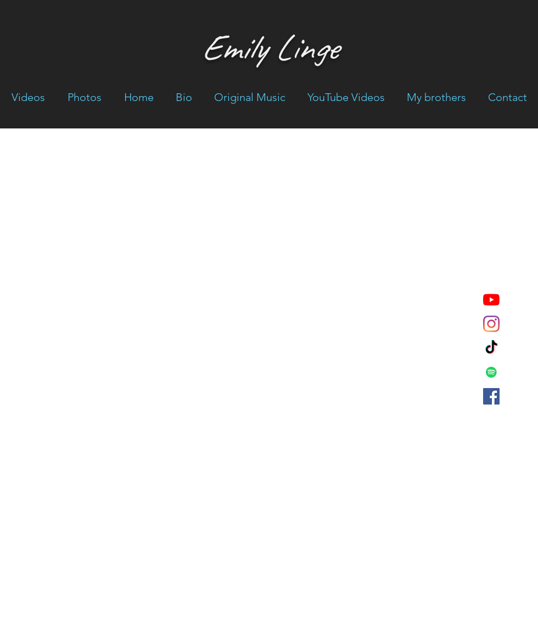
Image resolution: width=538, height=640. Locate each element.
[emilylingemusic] (491, 348)
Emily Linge (269, 47)
